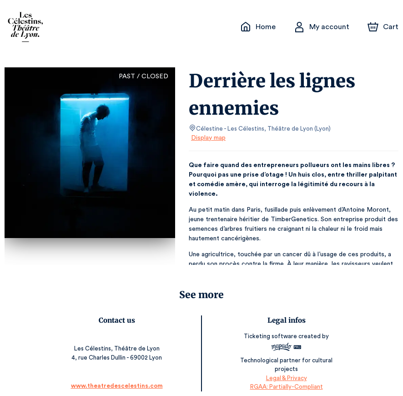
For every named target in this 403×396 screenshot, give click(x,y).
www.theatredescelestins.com (117, 376)
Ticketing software (271, 336)
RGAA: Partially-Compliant (286, 377)
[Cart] (383, 27)
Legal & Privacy (285, 369)
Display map (208, 138)
